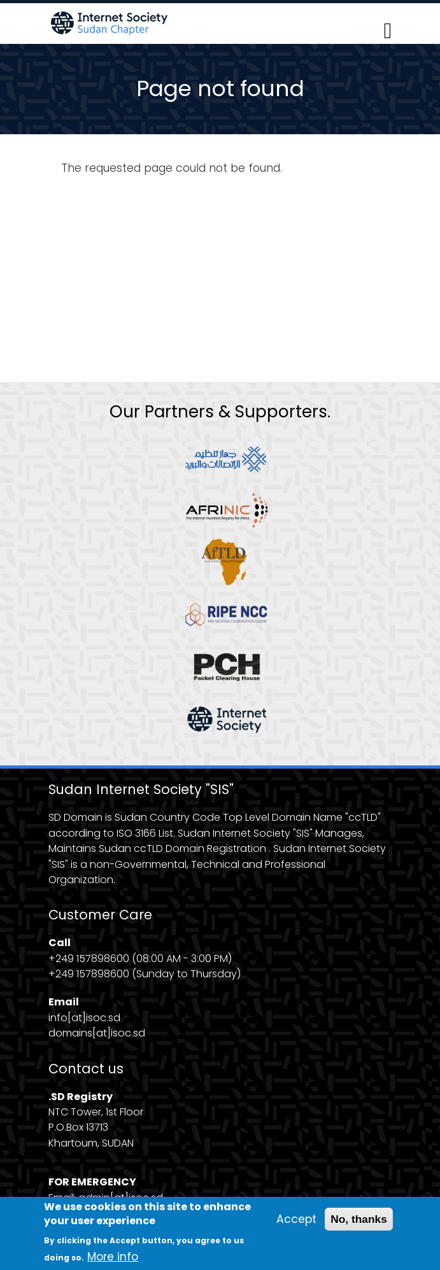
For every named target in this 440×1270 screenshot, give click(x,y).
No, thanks (358, 1224)
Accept (296, 1224)
